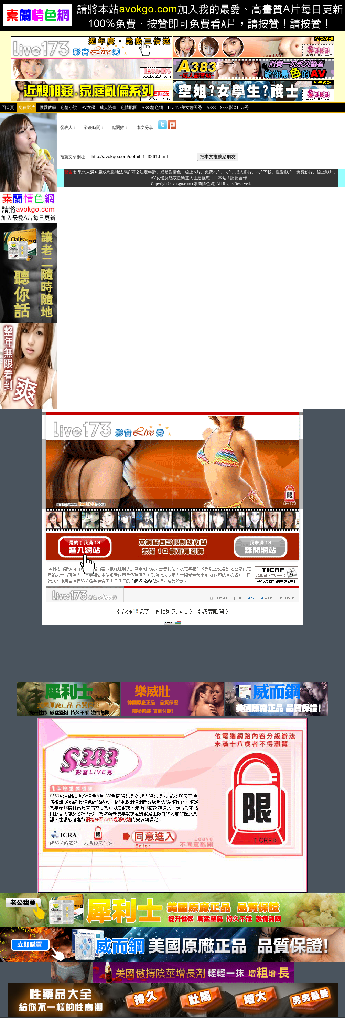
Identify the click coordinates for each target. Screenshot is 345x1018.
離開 (214, 177)
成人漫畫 (108, 107)
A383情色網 (152, 107)
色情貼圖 (129, 107)
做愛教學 (48, 107)
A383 (211, 107)
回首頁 (8, 107)
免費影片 (27, 107)
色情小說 (69, 107)
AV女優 (88, 107)
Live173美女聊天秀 (185, 107)
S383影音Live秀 (234, 107)
